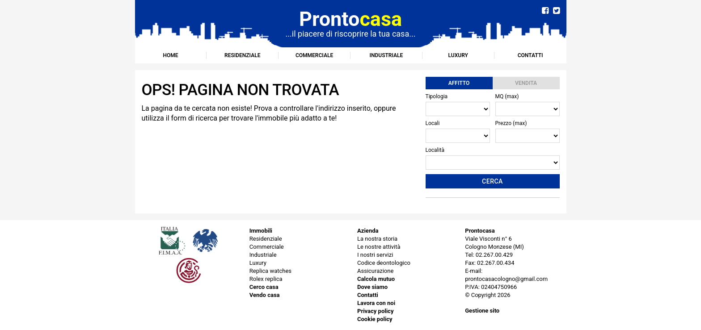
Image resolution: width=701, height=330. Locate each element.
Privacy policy (375, 311)
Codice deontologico (383, 262)
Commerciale (314, 55)
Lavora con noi (376, 303)
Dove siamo (372, 287)
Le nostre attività (379, 246)
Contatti (530, 55)
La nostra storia (377, 238)
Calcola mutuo (376, 279)
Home (170, 55)
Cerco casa (264, 287)
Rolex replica (266, 279)
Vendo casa (264, 295)
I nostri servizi (375, 254)
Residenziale (242, 55)
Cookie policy (375, 319)
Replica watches (270, 270)
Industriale (386, 55)
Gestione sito (482, 310)
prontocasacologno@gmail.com (506, 279)
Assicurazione (375, 270)
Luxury (458, 55)
